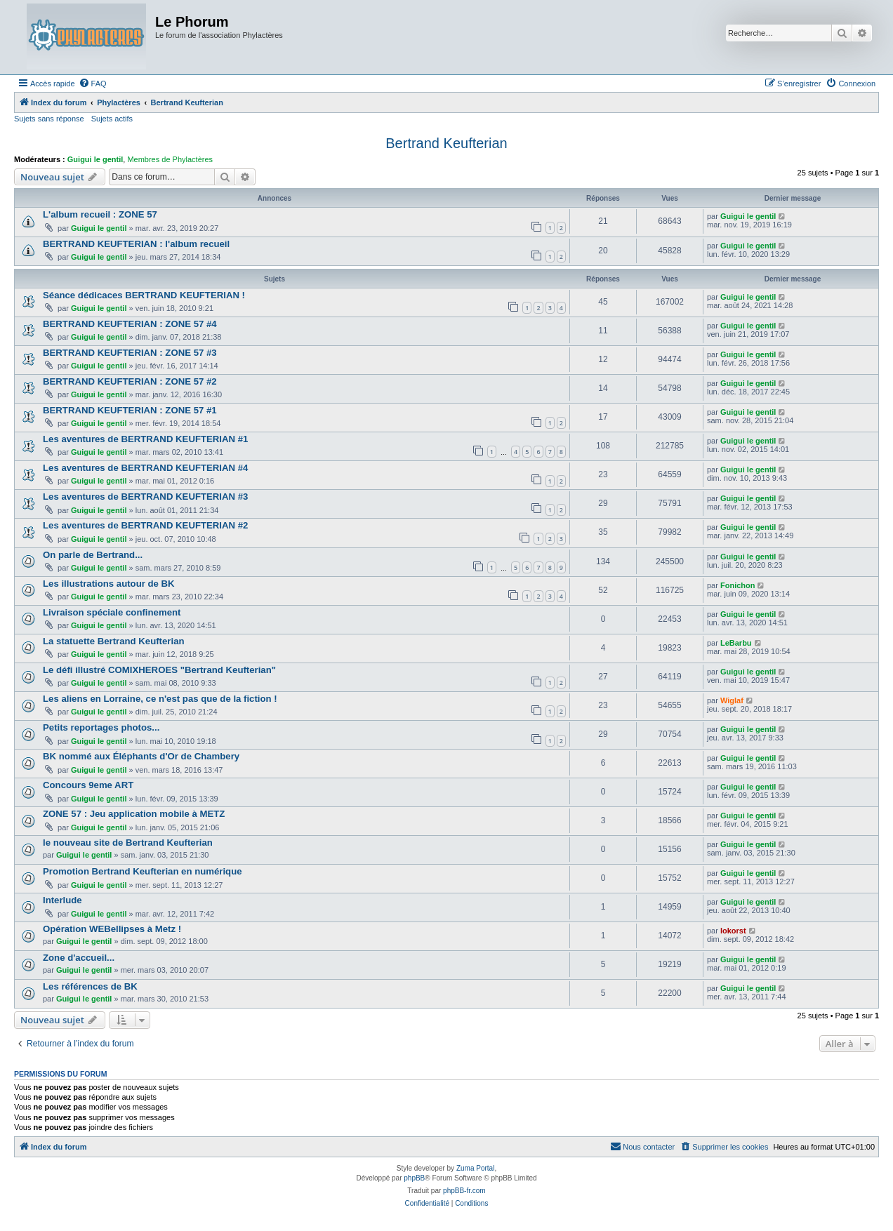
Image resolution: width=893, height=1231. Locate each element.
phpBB (414, 1178)
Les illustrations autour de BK (109, 583)
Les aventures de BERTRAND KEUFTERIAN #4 (145, 468)
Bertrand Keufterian (446, 143)
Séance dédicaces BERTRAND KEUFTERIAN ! (144, 295)
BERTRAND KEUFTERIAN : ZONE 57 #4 (130, 324)
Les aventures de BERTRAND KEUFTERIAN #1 (145, 439)
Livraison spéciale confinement (111, 612)
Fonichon (737, 585)
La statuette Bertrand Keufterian (114, 641)
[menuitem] (93, 83)
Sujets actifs (112, 118)
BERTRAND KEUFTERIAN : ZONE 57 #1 (130, 410)
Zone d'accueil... (78, 957)
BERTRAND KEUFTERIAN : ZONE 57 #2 (130, 381)
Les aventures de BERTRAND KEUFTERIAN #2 (145, 525)
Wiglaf (731, 700)
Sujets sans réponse (49, 118)
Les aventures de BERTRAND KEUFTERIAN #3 (145, 496)
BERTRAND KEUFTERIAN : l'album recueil (136, 244)
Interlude (62, 900)
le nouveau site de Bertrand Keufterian (128, 842)
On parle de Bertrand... (93, 555)
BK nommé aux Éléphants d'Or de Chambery (141, 756)
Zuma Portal (475, 1168)
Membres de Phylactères (170, 159)
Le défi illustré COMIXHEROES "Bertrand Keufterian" (159, 670)
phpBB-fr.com (464, 1191)
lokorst (733, 930)
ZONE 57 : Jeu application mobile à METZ (134, 814)
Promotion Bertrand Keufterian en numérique (142, 871)
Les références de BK (90, 986)
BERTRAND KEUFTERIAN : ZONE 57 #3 (130, 352)
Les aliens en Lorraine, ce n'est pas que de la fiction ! (160, 698)
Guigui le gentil (95, 159)
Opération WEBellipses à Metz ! (112, 929)
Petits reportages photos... (101, 727)
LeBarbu (736, 643)
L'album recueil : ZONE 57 (100, 214)
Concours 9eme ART (88, 785)
